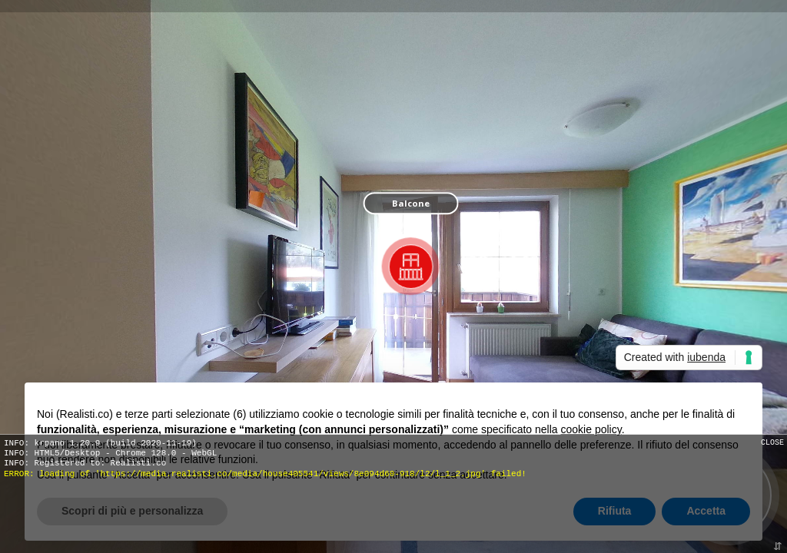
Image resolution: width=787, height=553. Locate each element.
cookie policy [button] (591, 429)
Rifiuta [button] (615, 511)
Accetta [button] (706, 511)
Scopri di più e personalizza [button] (132, 511)
